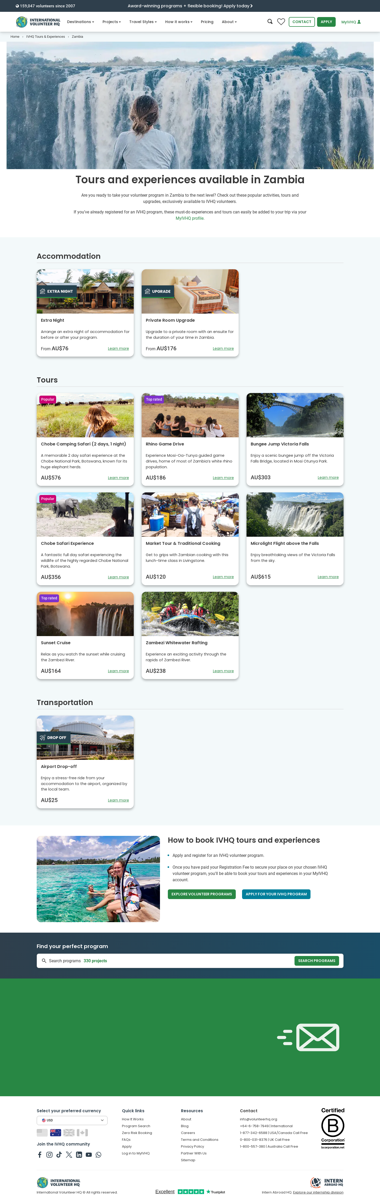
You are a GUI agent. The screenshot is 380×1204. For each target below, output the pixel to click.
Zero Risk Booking (137, 1132)
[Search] (270, 22)
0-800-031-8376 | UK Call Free (265, 1139)
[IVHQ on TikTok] (59, 1154)
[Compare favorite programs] (281, 22)
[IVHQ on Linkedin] (79, 1154)
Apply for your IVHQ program (276, 894)
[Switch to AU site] (56, 1132)
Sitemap (188, 1160)
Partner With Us (194, 1153)
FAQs (126, 1139)
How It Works (133, 1119)
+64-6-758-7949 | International (266, 1126)
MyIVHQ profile (190, 218)
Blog (185, 1126)
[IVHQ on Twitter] (69, 1154)
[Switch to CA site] (83, 1132)
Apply (326, 21)
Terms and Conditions (199, 1139)
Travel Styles (143, 21)
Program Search (136, 1126)
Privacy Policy (192, 1146)
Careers (188, 1132)
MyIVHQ (351, 22)
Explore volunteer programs (202, 894)
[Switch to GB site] (69, 1132)
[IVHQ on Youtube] (89, 1154)
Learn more (118, 348)
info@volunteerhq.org (258, 1119)
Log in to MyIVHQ (136, 1153)
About (229, 21)
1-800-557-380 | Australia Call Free (269, 1146)
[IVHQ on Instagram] (49, 1154)
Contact (301, 21)
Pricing (207, 21)
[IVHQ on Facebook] (40, 1154)
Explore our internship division (318, 1192)
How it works (179, 21)
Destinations (80, 21)
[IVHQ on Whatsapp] (98, 1154)
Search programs (316, 960)
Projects (112, 21)
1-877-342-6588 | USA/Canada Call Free (274, 1132)
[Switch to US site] (43, 1132)
